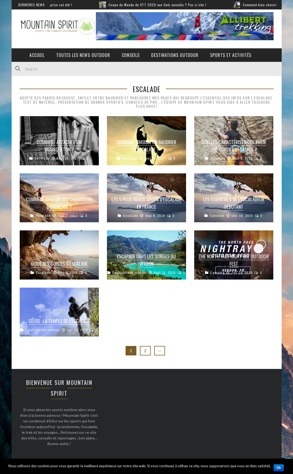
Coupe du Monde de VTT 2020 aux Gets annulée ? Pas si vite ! (167, 4)
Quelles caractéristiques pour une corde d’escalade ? (233, 146)
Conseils (131, 55)
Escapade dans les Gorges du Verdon (146, 260)
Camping (217, 272)
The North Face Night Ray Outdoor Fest (234, 260)
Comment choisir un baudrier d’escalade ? (146, 146)
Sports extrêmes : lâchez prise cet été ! (51, 4)
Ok (279, 468)
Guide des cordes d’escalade (59, 263)
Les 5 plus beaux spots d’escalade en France (146, 203)
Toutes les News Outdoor (83, 55)
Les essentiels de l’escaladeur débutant (233, 203)
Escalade (42, 158)
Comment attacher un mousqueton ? (59, 146)
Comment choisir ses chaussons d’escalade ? (59, 203)
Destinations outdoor (174, 55)
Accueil (37, 55)
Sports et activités (230, 55)
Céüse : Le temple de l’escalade (59, 320)
